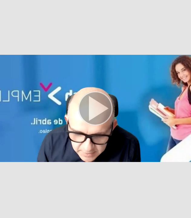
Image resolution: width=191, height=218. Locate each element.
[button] (95, 109)
